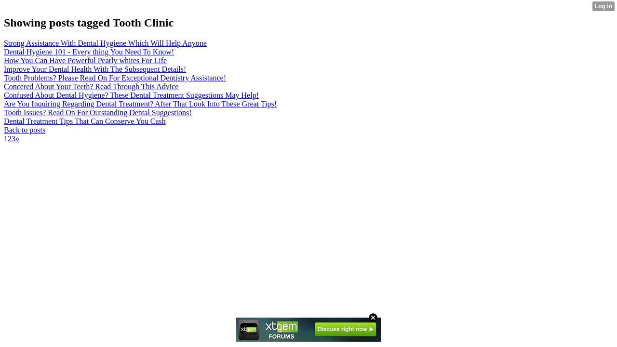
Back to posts (24, 130)
